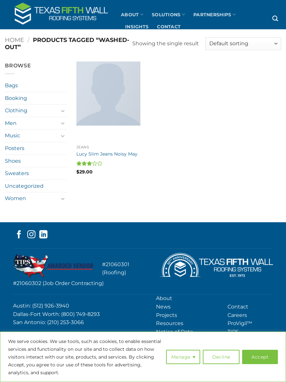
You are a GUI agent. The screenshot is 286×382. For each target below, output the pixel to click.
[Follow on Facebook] (19, 234)
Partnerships (214, 14)
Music (12, 135)
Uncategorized (24, 186)
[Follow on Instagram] (31, 234)
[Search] (275, 18)
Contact (169, 27)
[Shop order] (243, 43)
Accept (260, 357)
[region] (143, 357)
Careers (237, 315)
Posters (14, 148)
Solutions (168, 14)
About (132, 14)
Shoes (13, 161)
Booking (16, 98)
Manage (180, 357)
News (163, 307)
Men (11, 123)
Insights (137, 27)
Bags (11, 85)
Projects (166, 315)
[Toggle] (63, 111)
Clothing (16, 110)
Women (15, 198)
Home (14, 40)
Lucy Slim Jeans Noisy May (106, 154)
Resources (169, 323)
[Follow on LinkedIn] (43, 234)
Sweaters (17, 173)
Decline (221, 357)
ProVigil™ (240, 323)
